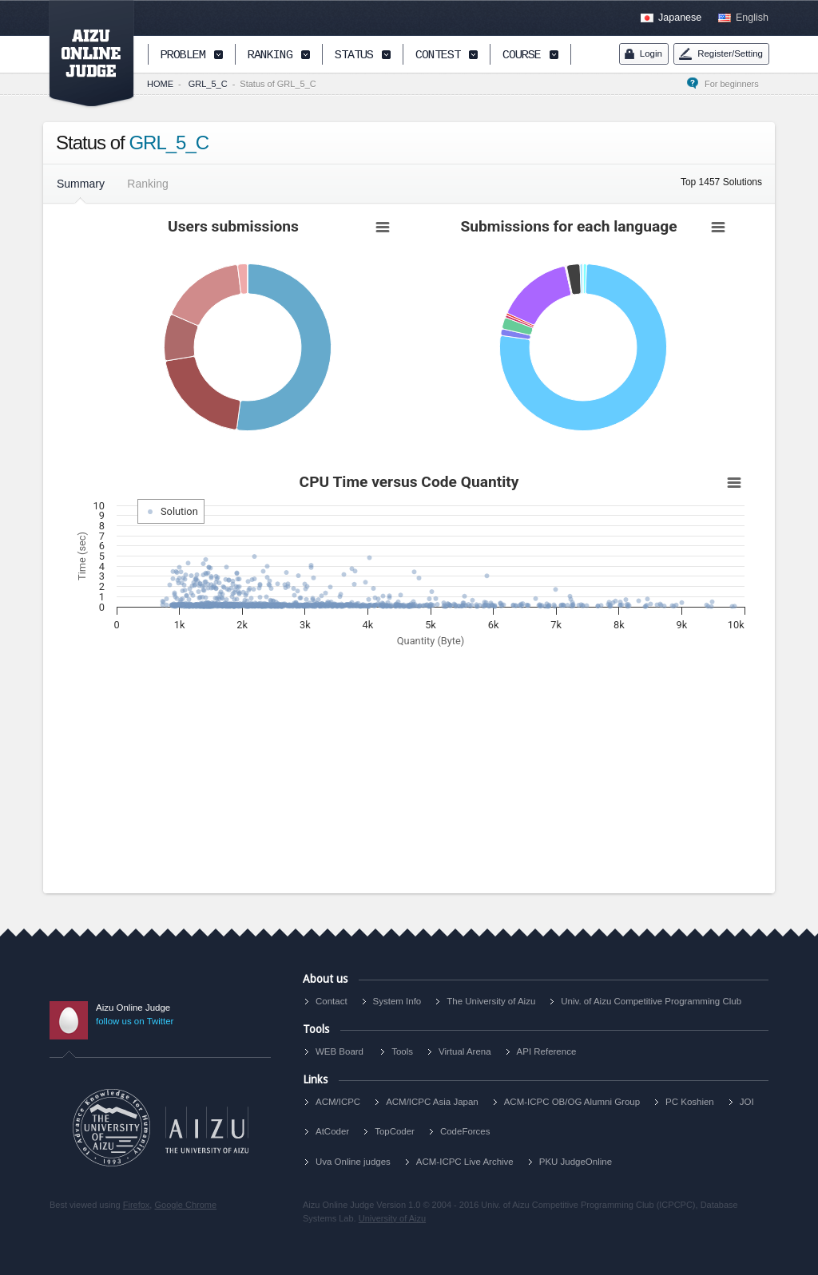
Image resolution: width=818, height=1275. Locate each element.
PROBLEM (183, 55)
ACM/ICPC (338, 1102)
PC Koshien (689, 1102)
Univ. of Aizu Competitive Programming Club (651, 1001)
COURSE (521, 55)
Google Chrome (185, 1205)
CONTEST (437, 55)
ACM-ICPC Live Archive (465, 1161)
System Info (397, 1001)
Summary (81, 183)
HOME (160, 84)
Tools (402, 1051)
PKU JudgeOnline (575, 1161)
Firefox (136, 1205)
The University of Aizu (491, 1001)
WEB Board (339, 1051)
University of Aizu (392, 1218)
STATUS (354, 55)
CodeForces (465, 1131)
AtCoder (332, 1131)
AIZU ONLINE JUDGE (83, 54)
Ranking (147, 183)
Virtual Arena (465, 1051)
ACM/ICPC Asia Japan (432, 1102)
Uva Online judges (353, 1161)
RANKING (270, 55)
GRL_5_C (208, 84)
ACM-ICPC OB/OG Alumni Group (572, 1102)
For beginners (736, 84)
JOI (747, 1102)
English (752, 17)
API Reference (547, 1051)
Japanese (679, 17)
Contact (331, 1001)
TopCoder (395, 1131)
